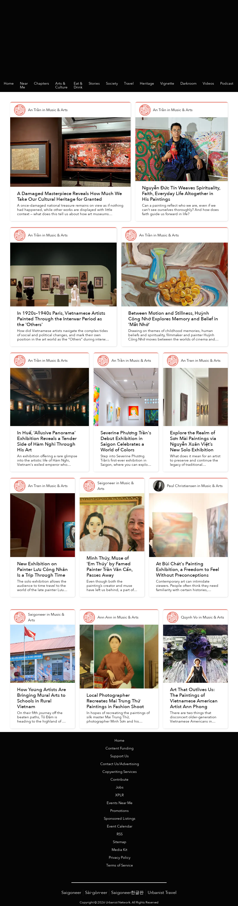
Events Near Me (120, 803)
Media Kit (119, 849)
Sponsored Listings (119, 818)
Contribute (119, 779)
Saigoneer (71, 893)
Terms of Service (119, 865)
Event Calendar (119, 826)
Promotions (119, 810)
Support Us (119, 756)
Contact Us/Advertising (119, 764)
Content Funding (119, 748)
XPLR (119, 795)
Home (119, 740)
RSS (120, 834)
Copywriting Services (119, 771)
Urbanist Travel (162, 893)
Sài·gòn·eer (96, 893)
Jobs (120, 787)
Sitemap (119, 842)
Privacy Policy (119, 857)
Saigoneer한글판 (127, 893)
